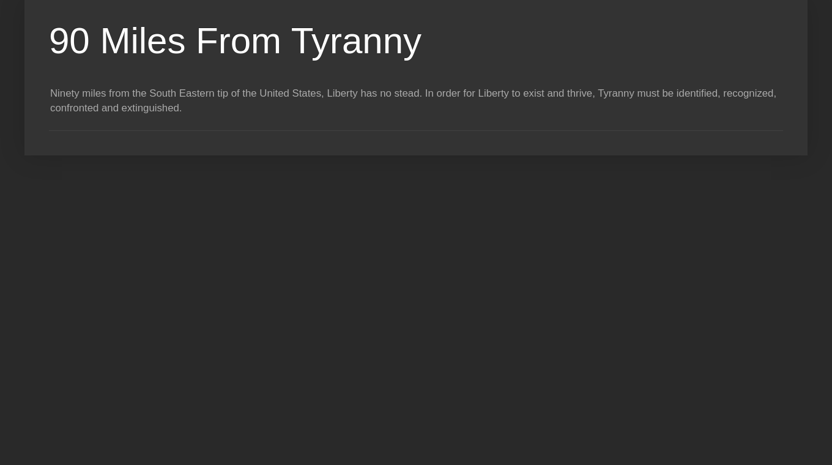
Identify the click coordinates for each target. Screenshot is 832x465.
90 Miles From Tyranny (235, 40)
